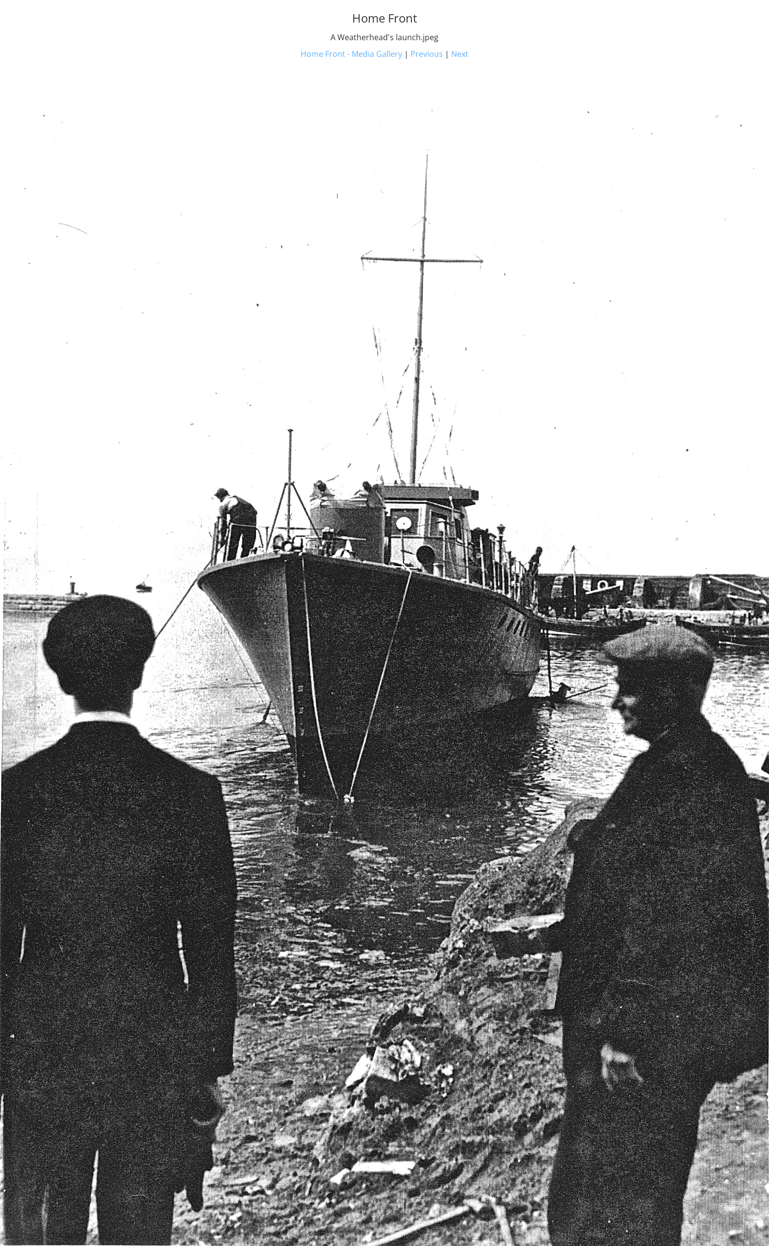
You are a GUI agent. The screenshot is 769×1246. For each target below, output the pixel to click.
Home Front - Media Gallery (351, 54)
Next (459, 54)
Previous (426, 54)
